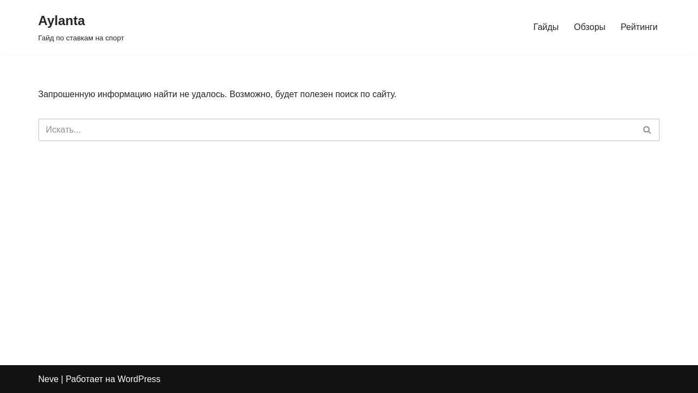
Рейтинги (639, 27)
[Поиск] (336, 129)
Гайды (545, 27)
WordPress (139, 379)
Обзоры (590, 27)
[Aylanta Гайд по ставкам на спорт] (81, 27)
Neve (48, 379)
